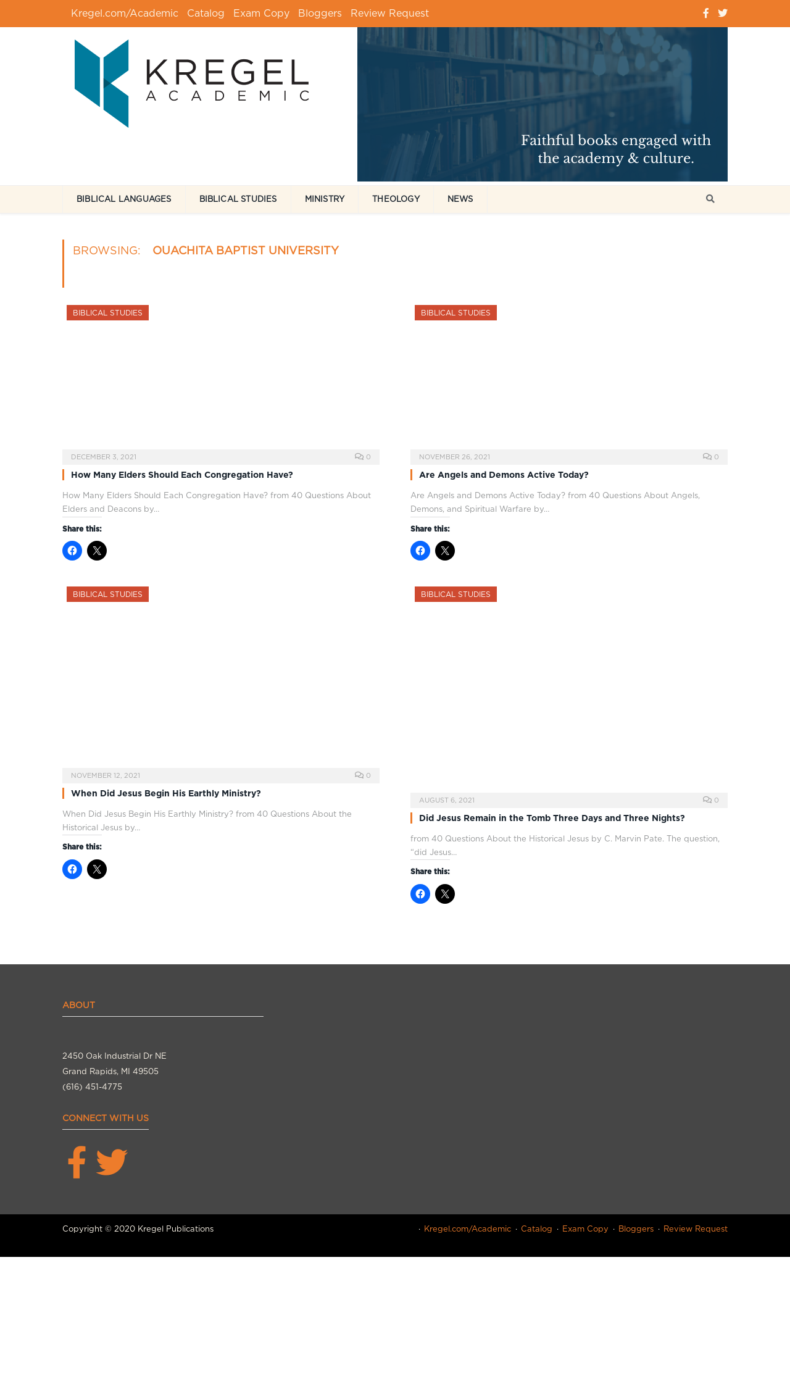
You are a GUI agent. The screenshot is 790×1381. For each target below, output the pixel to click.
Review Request (390, 13)
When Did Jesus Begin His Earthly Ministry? (166, 793)
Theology (396, 199)
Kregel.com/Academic (124, 13)
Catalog (206, 13)
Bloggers (320, 13)
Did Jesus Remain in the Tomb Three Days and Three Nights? (552, 818)
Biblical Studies (238, 199)
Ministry (325, 199)
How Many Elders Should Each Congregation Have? (182, 475)
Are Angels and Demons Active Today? (504, 475)
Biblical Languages (124, 199)
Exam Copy (261, 13)
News (460, 199)
